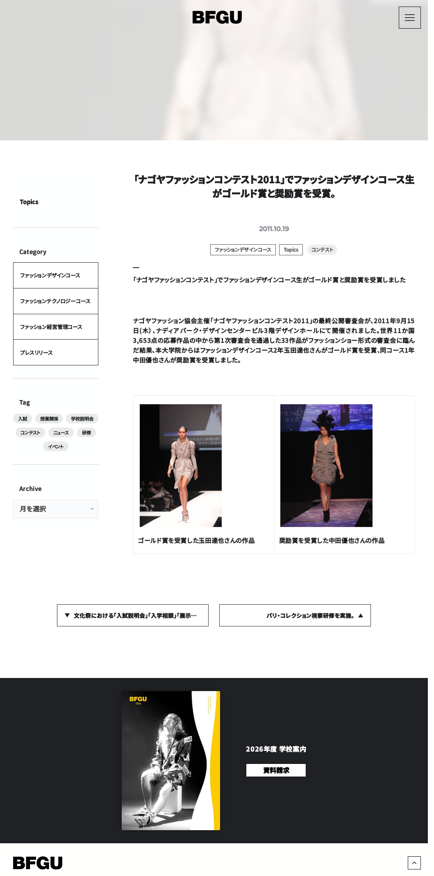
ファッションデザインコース (50, 275)
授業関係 (49, 418)
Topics (29, 201)
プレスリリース (36, 352)
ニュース (61, 432)
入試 (22, 418)
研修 (86, 432)
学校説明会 (82, 418)
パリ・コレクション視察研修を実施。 (310, 615)
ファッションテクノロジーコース (55, 301)
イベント (56, 446)
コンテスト (30, 432)
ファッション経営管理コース (51, 327)
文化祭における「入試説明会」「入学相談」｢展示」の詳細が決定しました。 (141, 615)
